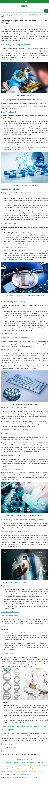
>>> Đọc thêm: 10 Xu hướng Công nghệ (12, 469)
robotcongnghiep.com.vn (21, 777)
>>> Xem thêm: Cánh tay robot (10, 612)
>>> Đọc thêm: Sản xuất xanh (9, 333)
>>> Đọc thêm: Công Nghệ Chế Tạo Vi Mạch (14, 247)
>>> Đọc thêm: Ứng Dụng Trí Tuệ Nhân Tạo (13, 582)
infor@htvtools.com (25, 774)
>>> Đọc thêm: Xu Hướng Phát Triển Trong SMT (15, 429)
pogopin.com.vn (32, 777)
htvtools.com (10, 777)
